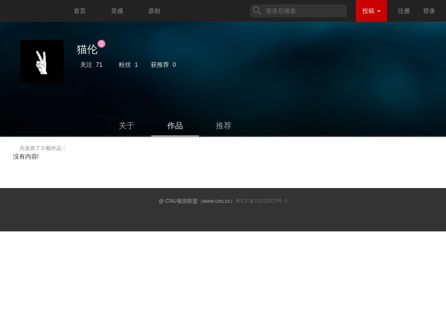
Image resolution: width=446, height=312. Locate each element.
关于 (126, 125)
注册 (404, 10)
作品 (175, 125)
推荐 (223, 125)
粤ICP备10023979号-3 (261, 201)
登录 (429, 10)
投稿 (371, 10)
